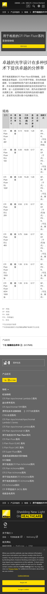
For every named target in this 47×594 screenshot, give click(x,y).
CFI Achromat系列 (10, 485)
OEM (30, 546)
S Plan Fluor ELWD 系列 (13, 443)
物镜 (26, 12)
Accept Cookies (23, 591)
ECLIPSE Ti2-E (25, 327)
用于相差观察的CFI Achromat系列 (18, 480)
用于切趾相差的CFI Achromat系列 (18, 476)
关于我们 (6, 533)
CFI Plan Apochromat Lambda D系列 (19, 398)
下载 (9, 380)
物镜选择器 (7, 546)
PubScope (20, 546)
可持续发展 (14, 537)
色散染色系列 (8, 493)
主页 (4, 12)
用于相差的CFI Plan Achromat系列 (18, 464)
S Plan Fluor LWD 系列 (13, 447)
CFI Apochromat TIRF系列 (14, 406)
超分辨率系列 (8, 402)
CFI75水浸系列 (32, 411)
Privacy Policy (13, 570)
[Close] (44, 551)
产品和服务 (15, 12)
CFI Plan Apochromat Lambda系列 (18, 426)
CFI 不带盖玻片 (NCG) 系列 (14, 489)
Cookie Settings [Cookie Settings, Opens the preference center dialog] (23, 577)
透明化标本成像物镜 (11, 411)
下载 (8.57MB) (17, 345)
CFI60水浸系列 (9, 415)
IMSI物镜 (6, 460)
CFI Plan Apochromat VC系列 (16, 430)
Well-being (30, 537)
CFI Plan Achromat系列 (13, 468)
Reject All (23, 584)
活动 (4, 537)
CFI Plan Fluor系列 (11, 439)
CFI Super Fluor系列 (11, 451)
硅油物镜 (6, 394)
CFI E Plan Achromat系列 (14, 472)
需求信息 (23, 46)
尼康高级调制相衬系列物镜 (14, 455)
